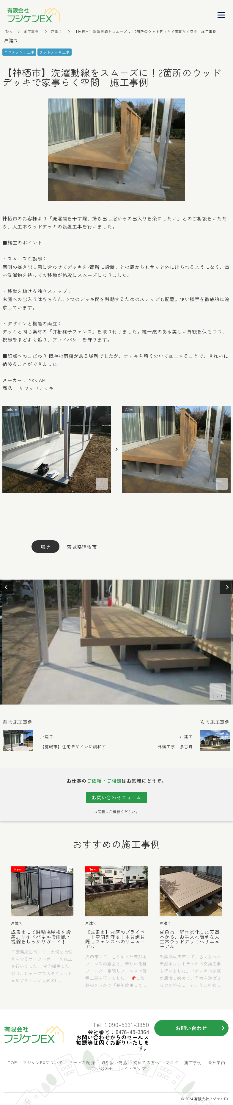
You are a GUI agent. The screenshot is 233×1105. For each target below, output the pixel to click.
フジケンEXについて (43, 1062)
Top (8, 31)
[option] (116, 642)
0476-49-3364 (132, 1032)
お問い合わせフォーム (116, 797)
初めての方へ (146, 1062)
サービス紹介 (82, 1062)
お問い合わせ (100, 1068)
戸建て (56, 31)
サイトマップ (132, 1068)
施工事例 (31, 31)
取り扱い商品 (114, 1062)
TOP (12, 1062)
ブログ (171, 1062)
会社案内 (216, 1062)
